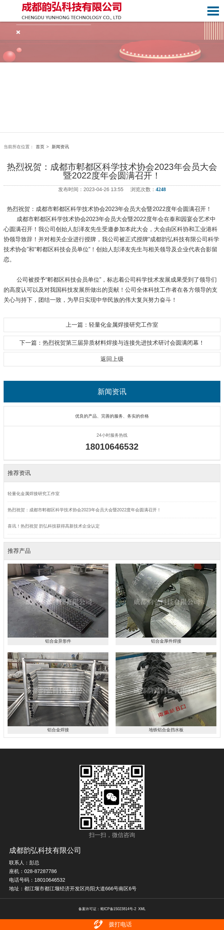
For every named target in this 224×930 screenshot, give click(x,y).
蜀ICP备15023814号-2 (118, 909)
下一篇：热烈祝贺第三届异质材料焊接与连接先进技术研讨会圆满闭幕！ (112, 343)
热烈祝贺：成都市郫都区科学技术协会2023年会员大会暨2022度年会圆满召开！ (84, 509)
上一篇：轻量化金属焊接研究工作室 (112, 325)
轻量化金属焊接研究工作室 (34, 493)
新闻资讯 (60, 146)
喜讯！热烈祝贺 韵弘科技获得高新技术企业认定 (54, 526)
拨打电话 (112, 924)
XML (142, 909)
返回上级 (112, 359)
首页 (40, 146)
